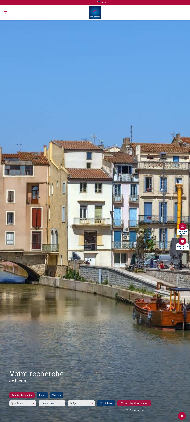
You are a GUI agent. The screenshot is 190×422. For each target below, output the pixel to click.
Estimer (56, 398)
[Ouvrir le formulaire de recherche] (106, 406)
